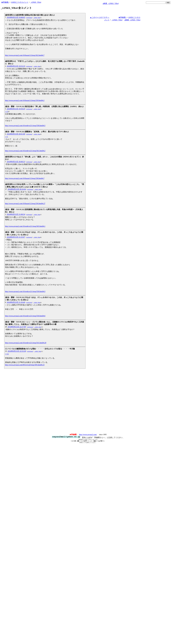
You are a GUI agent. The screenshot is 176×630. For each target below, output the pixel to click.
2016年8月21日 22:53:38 (17, 351)
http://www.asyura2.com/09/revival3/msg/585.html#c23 (24, 365)
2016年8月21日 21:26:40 (16, 302)
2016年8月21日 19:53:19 (16, 66)
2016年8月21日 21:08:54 (16, 214)
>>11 (7, 354)
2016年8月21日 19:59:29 (16, 109)
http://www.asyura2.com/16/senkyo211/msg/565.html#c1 (25, 226)
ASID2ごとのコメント (19, 2)
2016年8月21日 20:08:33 (16, 162)
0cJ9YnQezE (29, 17)
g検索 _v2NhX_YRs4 (111, 3)
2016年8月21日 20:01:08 (16, 134)
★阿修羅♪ (5, 2)
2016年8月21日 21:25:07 (16, 237)
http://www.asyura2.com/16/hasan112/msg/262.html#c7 (24, 55)
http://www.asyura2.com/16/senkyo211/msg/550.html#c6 (25, 316)
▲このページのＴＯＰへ (99, 17)
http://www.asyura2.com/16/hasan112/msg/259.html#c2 (24, 100)
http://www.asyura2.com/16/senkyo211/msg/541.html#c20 (25, 343)
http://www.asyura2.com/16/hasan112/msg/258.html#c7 (24, 178)
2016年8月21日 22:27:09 (17, 327)
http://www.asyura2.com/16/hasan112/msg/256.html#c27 (25, 203)
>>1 (6, 137)
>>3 (6, 111)
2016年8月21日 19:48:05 (16, 17)
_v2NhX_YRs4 (35, 2)
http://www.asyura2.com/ (88, 434)
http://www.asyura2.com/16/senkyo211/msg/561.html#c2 (25, 151)
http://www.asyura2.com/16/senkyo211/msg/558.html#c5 (25, 125)
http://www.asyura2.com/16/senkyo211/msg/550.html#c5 (25, 291)
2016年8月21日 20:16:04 (17, 189)
